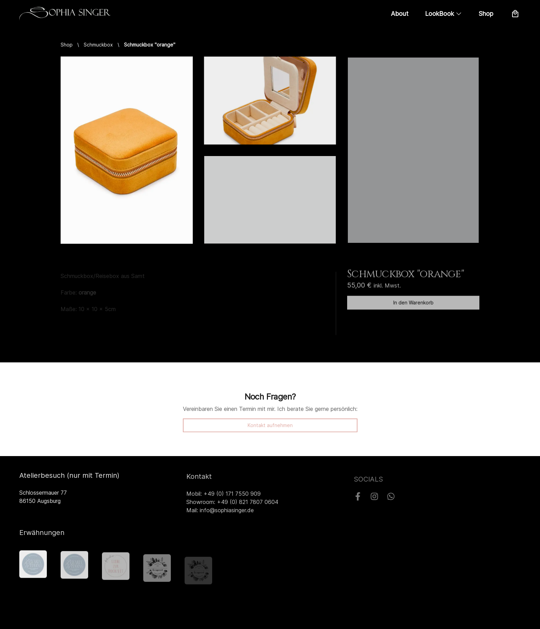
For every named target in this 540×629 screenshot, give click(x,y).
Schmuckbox (98, 45)
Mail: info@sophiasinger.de (220, 512)
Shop (486, 13)
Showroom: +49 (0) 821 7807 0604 (232, 504)
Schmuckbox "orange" (149, 45)
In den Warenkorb (413, 304)
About (399, 13)
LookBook (443, 13)
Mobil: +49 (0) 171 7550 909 (223, 495)
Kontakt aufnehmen (270, 428)
